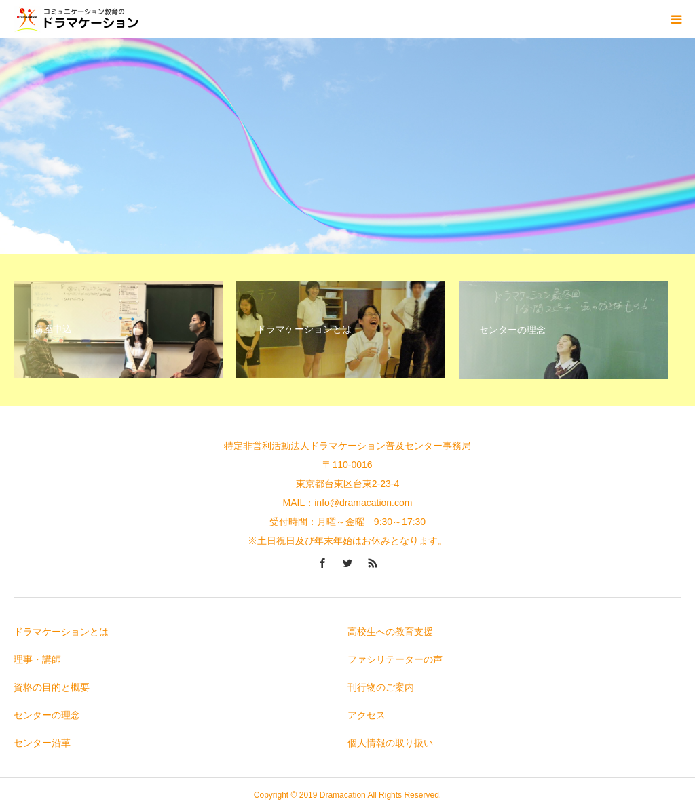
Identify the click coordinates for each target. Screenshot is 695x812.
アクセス (367, 715)
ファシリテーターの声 (395, 659)
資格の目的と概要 (52, 687)
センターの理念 (47, 715)
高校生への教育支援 (390, 631)
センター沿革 (42, 742)
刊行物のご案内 (381, 687)
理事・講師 (37, 659)
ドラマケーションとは (61, 631)
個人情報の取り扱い (390, 742)
